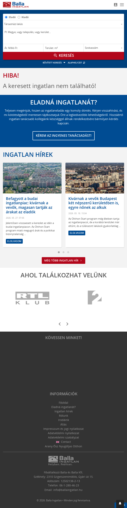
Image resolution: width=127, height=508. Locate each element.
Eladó (12, 17)
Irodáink (63, 420)
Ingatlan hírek (28, 154)
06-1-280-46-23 (69, 485)
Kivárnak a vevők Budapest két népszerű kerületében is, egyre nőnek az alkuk (93, 203)
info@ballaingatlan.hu (68, 490)
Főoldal (63, 402)
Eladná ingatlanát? (63, 407)
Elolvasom (14, 241)
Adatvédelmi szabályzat (63, 437)
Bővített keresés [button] (54, 62)
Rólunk (63, 415)
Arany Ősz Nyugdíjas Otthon (63, 446)
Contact (63, 442)
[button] (120, 504)
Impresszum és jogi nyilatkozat (63, 429)
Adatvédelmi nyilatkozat (63, 433)
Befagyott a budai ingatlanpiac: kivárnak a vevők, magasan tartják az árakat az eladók (29, 205)
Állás (63, 424)
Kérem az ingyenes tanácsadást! (63, 135)
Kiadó (25, 17)
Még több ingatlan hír (63, 260)
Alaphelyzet (76, 62)
